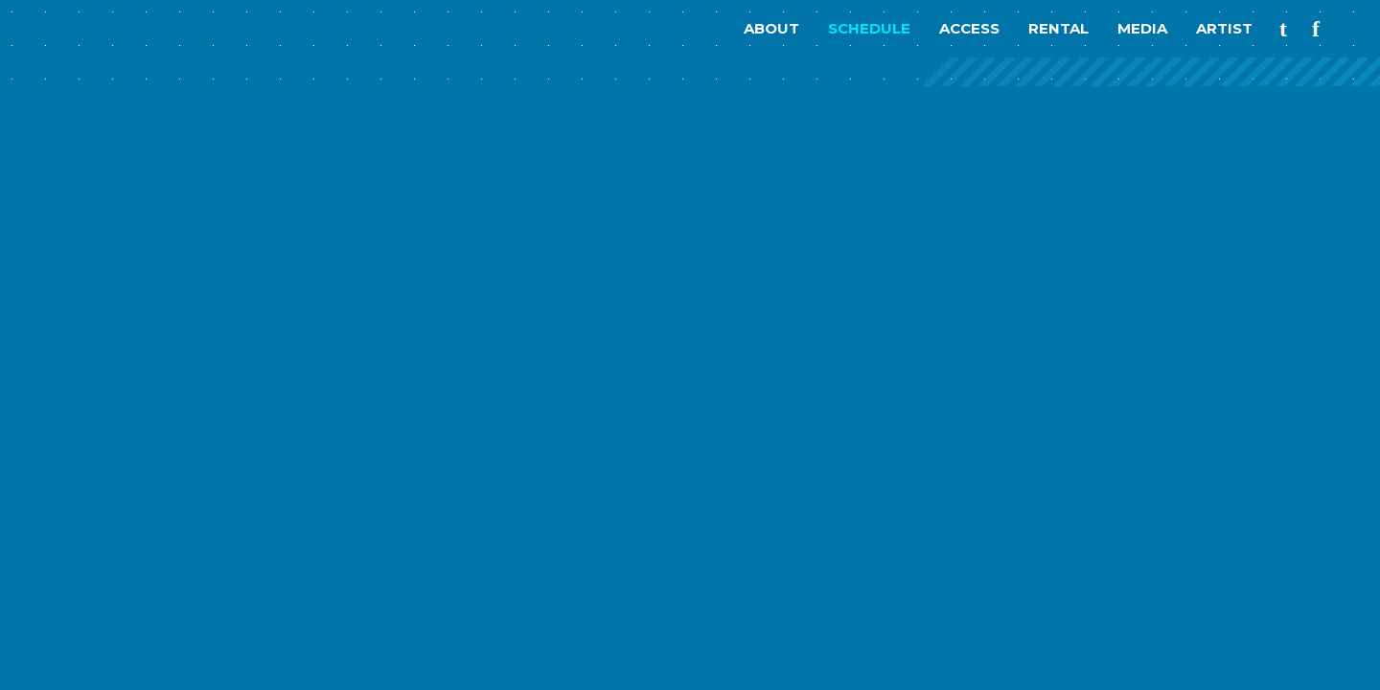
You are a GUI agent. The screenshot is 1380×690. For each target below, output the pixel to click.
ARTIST (1224, 28)
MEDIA (1142, 28)
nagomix (105, 29)
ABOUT (771, 28)
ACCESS (969, 28)
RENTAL (1058, 28)
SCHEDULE (869, 28)
